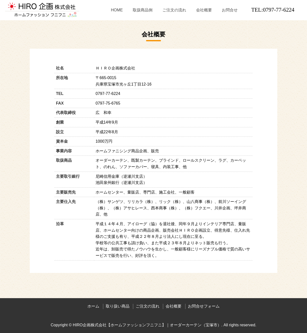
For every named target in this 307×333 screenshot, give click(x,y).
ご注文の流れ (174, 10)
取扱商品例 (143, 10)
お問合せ (230, 10)
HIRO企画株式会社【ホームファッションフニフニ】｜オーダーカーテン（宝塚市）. (147, 325)
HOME (117, 10)
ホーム (93, 306)
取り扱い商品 (117, 306)
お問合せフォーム (204, 306)
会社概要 (204, 10)
